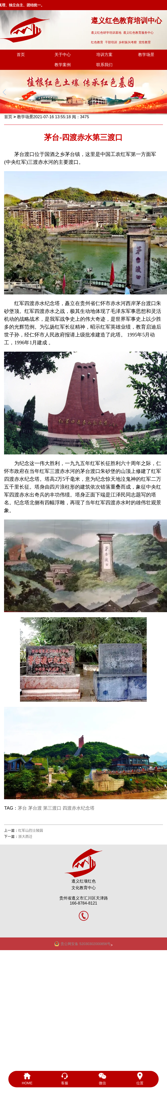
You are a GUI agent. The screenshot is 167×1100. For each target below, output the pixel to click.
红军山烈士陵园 (30, 830)
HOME (27, 1078)
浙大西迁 (25, 836)
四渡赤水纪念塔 (79, 808)
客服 (64, 1078)
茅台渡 (35, 808)
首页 (21, 54)
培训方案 (104, 54)
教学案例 (62, 65)
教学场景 (146, 54)
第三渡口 (52, 808)
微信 (102, 1078)
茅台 (22, 808)
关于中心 (62, 54)
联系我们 (104, 65)
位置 (140, 1078)
